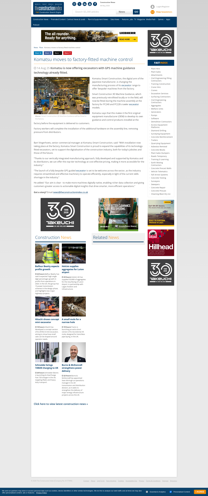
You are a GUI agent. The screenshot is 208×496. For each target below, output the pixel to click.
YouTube (90, 4)
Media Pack (150, 19)
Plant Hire (155, 68)
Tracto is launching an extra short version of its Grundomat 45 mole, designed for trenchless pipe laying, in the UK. (73, 332)
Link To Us (101, 481)
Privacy (141, 481)
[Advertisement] (89, 441)
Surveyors (155, 181)
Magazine (141, 19)
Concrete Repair (158, 187)
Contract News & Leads (76, 19)
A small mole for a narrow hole (71, 321)
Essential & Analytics (156, 492)
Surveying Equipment (160, 133)
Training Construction (160, 84)
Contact (86, 481)
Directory (173, 481)
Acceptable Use (131, 481)
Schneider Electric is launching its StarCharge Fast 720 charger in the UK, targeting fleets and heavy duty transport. (47, 378)
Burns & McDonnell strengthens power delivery (72, 368)
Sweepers (155, 184)
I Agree (200, 492)
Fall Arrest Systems (159, 174)
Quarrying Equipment (160, 143)
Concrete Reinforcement (162, 137)
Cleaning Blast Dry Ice (160, 194)
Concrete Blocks (158, 150)
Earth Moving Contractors (157, 163)
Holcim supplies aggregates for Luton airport (73, 269)
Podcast (36, 25)
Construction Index (48, 8)
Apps (168, 19)
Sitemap (165, 481)
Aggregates (156, 105)
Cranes (154, 90)
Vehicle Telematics (159, 171)
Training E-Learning (160, 159)
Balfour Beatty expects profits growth (47, 268)
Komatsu (96, 78)
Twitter (79, 4)
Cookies (121, 481)
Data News (114, 19)
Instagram (74, 4)
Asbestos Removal (159, 146)
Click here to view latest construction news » (61, 404)
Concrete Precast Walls (161, 168)
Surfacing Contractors (160, 96)
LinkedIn (85, 4)
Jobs (131, 19)
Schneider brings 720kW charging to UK (46, 366)
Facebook (95, 4)
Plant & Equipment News (98, 19)
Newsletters (164, 12)
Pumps (154, 115)
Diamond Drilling (158, 130)
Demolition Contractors (161, 121)
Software (155, 118)
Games (161, 19)
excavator (126, 85)
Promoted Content (58, 19)
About (93, 481)
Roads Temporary (159, 156)
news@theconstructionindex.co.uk (70, 192)
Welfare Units (157, 108)
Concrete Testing (158, 178)
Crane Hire (156, 87)
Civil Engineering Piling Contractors (161, 79)
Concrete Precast (158, 190)
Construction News (40, 19)
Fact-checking (111, 481)
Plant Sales (156, 72)
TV (135, 19)
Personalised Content (180, 492)
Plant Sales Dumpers (160, 153)
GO (136, 11)
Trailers (154, 140)
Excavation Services (159, 93)
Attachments (156, 75)
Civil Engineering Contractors (158, 101)
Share (37, 53)
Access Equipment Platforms (159, 126)
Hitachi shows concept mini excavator (47, 321)
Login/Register (163, 6)
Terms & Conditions (153, 481)
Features (125, 19)
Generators (156, 112)
